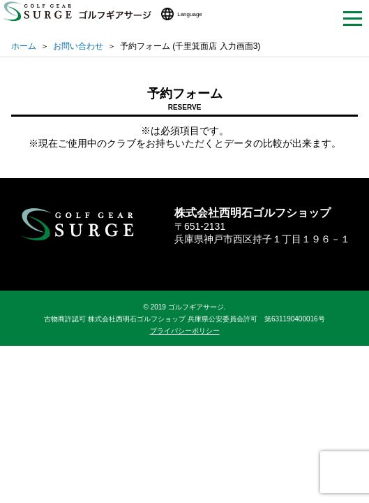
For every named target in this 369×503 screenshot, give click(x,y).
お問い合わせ (78, 46)
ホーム (23, 46)
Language (189, 14)
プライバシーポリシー (185, 331)
